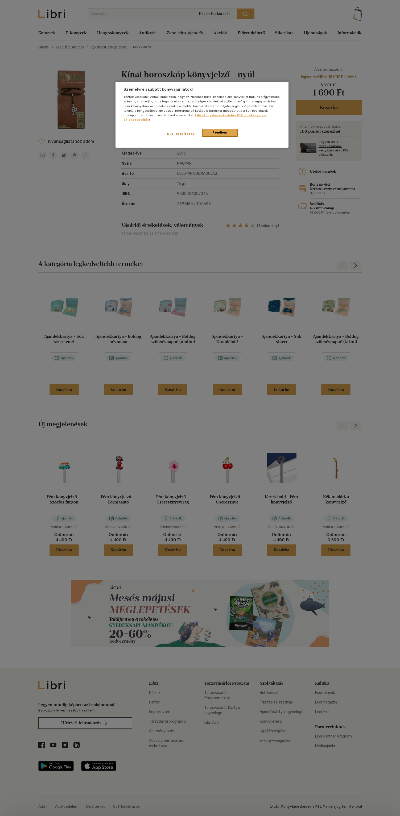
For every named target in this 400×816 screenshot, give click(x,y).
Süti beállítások (181, 134)
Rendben (219, 132)
